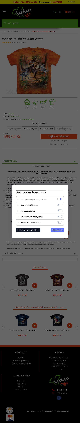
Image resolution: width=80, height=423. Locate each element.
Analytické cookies (28, 211)
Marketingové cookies (29, 205)
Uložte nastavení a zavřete (28, 230)
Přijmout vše (57, 230)
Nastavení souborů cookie (31, 192)
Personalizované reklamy (30, 222)
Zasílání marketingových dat (32, 217)
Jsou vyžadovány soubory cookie (33, 199)
